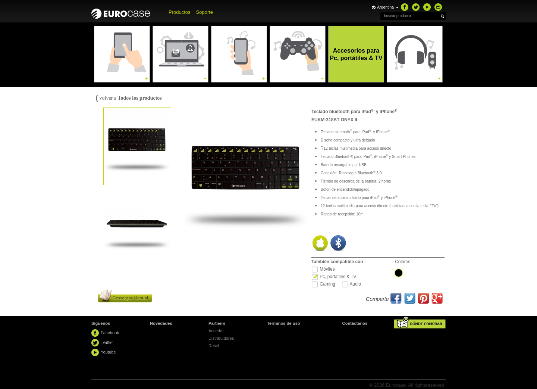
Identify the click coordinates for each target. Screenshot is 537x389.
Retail (213, 345)
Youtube (108, 352)
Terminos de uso (283, 323)
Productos (180, 12)
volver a (128, 98)
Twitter (107, 342)
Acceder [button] (216, 331)
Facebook (110, 332)
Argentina (388, 7)
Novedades (161, 323)
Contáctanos (355, 323)
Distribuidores (221, 338)
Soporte (204, 12)
